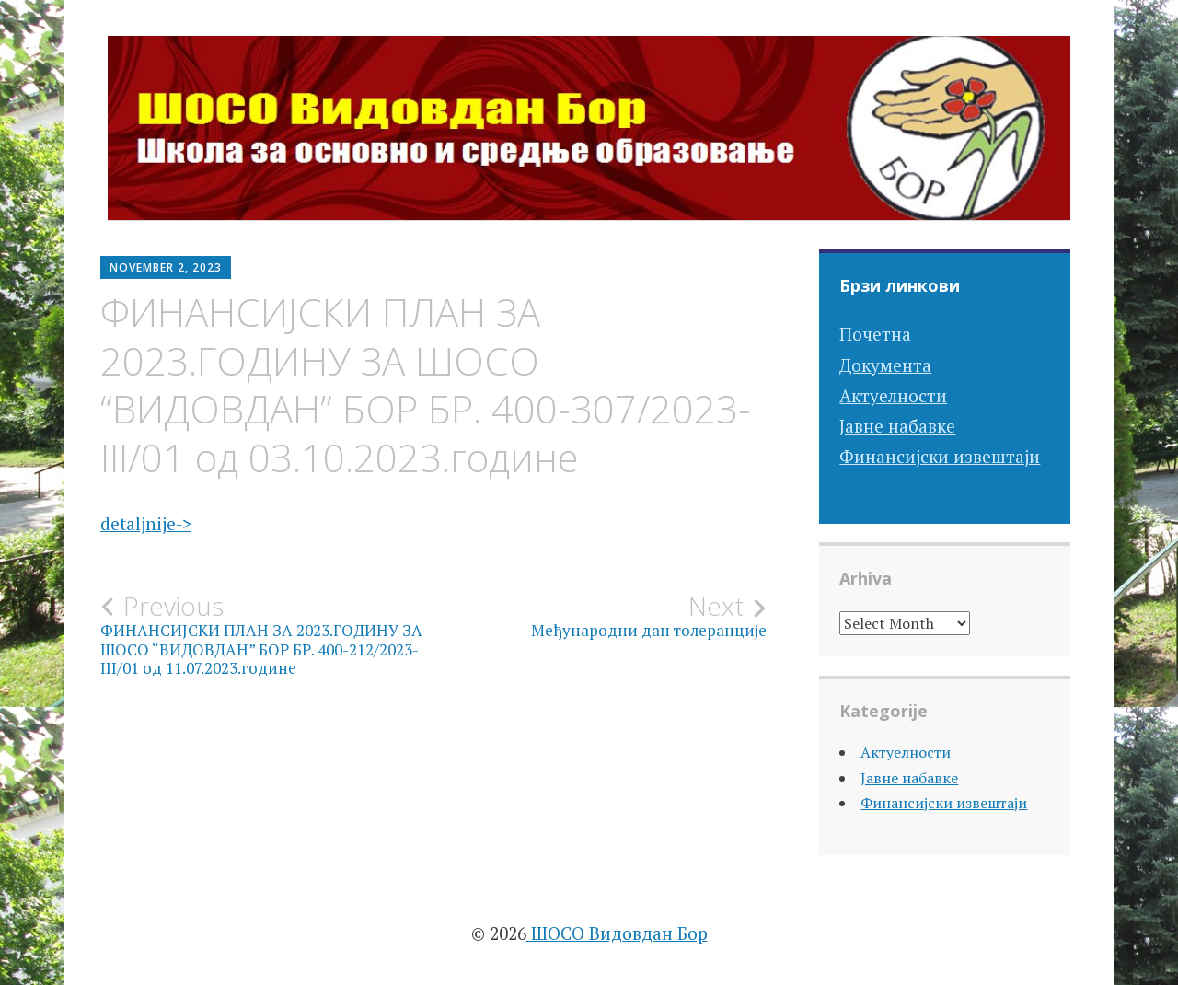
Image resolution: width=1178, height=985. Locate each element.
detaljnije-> (145, 523)
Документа (885, 365)
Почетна (875, 333)
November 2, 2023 (166, 267)
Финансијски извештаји (939, 456)
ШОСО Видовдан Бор (617, 932)
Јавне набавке (897, 425)
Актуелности (893, 395)
